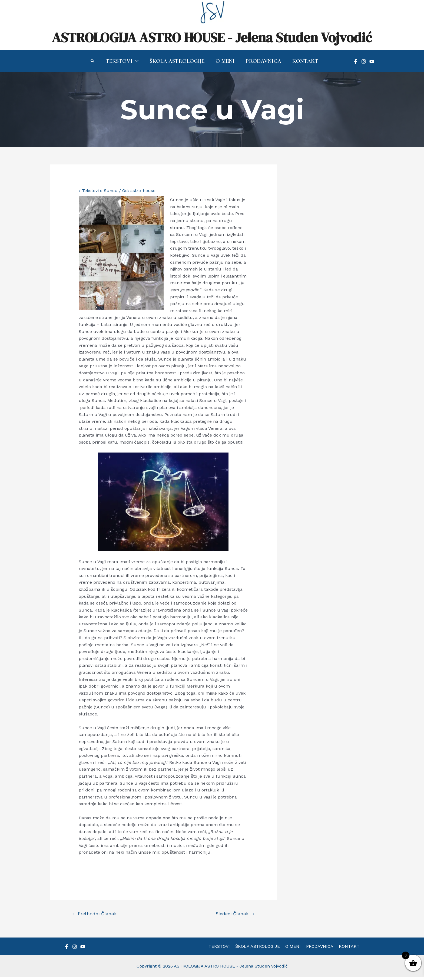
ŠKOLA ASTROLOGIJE (258, 946)
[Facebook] (355, 61)
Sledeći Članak (235, 913)
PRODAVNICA (318, 946)
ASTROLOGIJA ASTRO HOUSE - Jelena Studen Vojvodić (212, 37)
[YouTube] (371, 61)
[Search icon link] (92, 61)
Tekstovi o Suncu (100, 190)
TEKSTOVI (221, 946)
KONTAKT (347, 946)
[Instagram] (363, 61)
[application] (135, 61)
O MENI (293, 946)
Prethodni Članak (94, 913)
